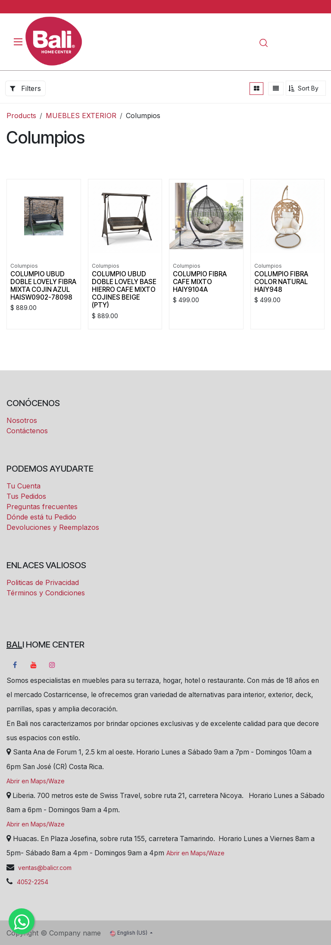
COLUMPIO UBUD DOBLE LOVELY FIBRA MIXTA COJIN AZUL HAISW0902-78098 (43, 286)
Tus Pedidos (26, 496)
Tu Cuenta (23, 486)
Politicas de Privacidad (42, 582)
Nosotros (21, 420)
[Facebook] (15, 665)
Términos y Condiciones (45, 592)
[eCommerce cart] (288, 42)
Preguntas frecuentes (42, 506)
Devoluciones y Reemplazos (52, 527)
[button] (305, 88)
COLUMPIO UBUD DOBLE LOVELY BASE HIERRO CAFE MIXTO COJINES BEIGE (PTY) (124, 290)
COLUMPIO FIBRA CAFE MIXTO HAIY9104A (200, 282)
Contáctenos (27, 430)
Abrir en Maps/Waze (35, 781)
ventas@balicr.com (44, 867)
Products (21, 115)
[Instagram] (52, 665)
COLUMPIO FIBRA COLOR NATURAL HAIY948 (281, 282)
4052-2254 (32, 882)
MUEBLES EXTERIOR (81, 115)
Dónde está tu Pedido (41, 517)
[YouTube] (34, 665)
